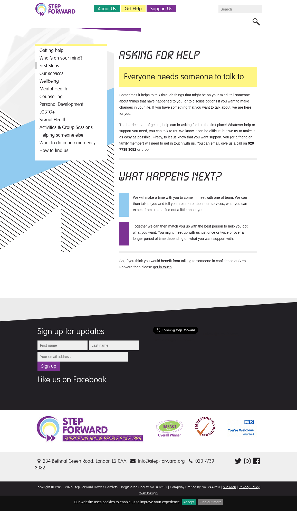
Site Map (229, 487)
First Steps (49, 66)
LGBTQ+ (47, 112)
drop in (146, 149)
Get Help (133, 9)
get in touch (162, 267)
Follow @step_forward (221, 334)
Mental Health (53, 89)
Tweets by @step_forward (174, 340)
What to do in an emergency (67, 143)
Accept (188, 502)
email (214, 143)
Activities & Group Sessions (66, 127)
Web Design (148, 493)
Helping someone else (61, 135)
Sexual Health (53, 119)
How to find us (54, 150)
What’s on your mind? (61, 58)
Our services (51, 73)
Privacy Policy (249, 487)
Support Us (161, 9)
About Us (107, 9)
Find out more (210, 502)
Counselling (51, 96)
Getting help (51, 50)
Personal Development (61, 104)
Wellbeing (49, 81)
